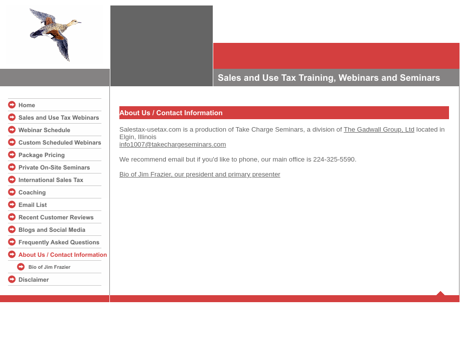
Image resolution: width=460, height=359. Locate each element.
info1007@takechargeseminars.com (172, 144)
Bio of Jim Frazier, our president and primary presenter (199, 174)
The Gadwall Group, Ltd (379, 129)
